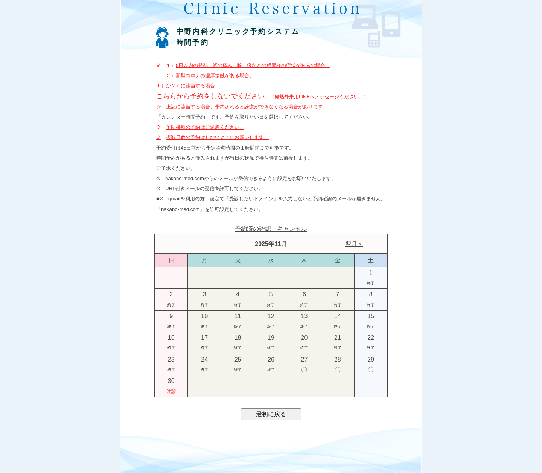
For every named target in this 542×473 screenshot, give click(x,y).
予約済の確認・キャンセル (271, 229)
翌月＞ (354, 244)
